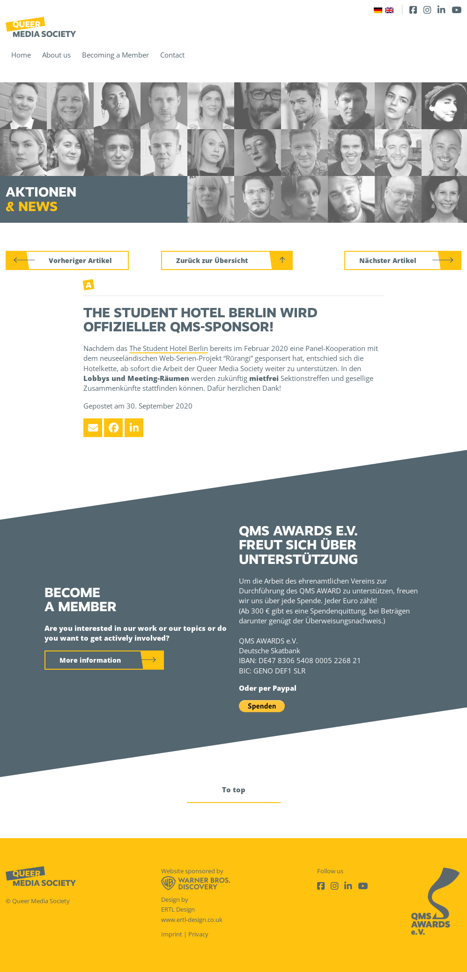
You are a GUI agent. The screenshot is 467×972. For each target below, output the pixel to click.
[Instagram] (427, 9)
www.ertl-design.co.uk (191, 919)
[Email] (92, 427)
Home (21, 54)
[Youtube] (456, 9)
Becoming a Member (115, 54)
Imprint (171, 934)
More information (90, 660)
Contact (172, 54)
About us (56, 54)
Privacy (198, 934)
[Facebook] (413, 9)
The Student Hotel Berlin (168, 348)
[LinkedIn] (441, 9)
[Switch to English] (389, 9)
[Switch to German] (378, 9)
